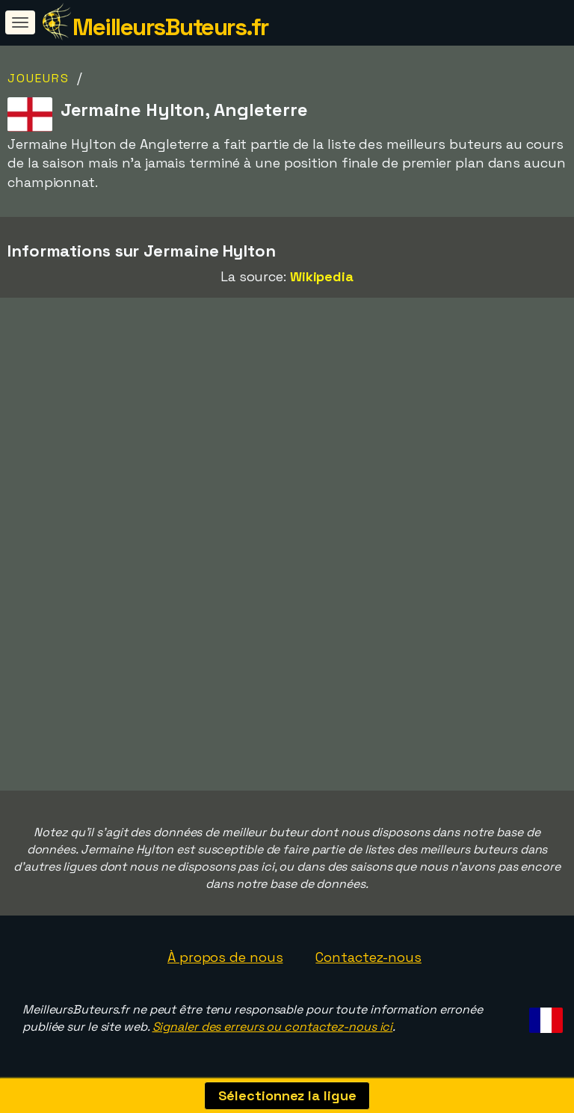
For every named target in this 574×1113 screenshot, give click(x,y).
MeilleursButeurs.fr (170, 27)
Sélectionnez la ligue (287, 1095)
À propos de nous (225, 957)
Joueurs (38, 78)
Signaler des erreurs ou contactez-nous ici (272, 1026)
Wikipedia (322, 276)
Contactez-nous (368, 957)
